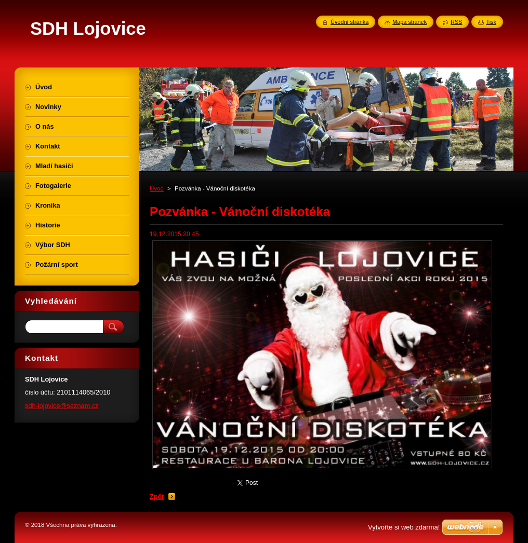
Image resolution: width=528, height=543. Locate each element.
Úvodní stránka (349, 22)
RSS (456, 22)
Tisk (491, 22)
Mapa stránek (409, 22)
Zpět (157, 496)
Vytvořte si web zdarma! (404, 527)
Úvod (157, 188)
